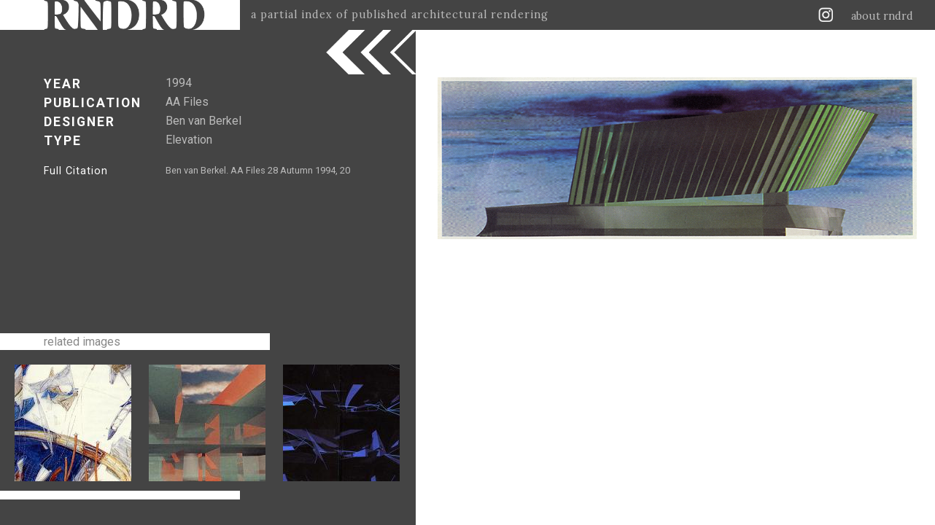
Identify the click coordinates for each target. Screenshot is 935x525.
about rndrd (882, 16)
